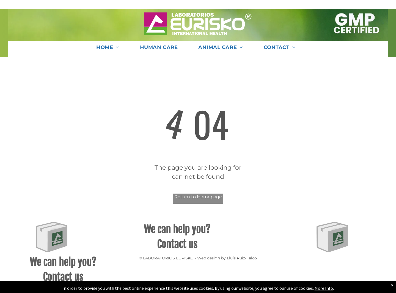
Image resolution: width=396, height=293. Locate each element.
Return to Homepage (198, 196)
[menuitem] (110, 49)
